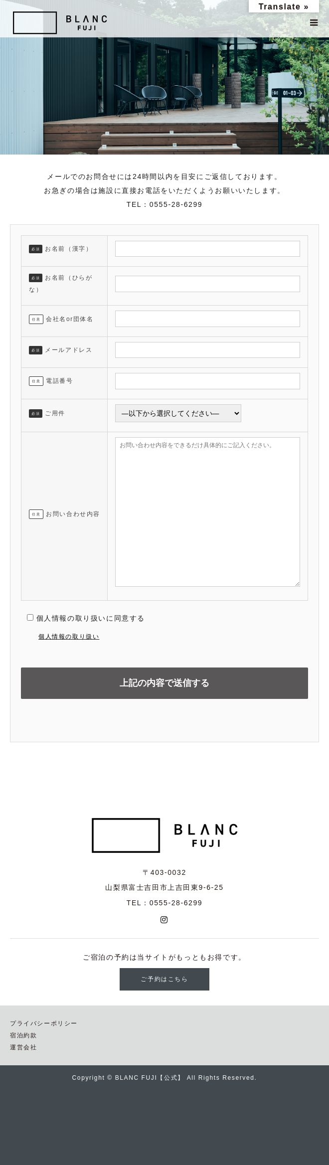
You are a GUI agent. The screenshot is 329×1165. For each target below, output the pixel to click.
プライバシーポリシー (44, 1023)
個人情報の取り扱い (68, 636)
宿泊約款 (23, 1035)
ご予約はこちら (164, 979)
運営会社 (23, 1047)
